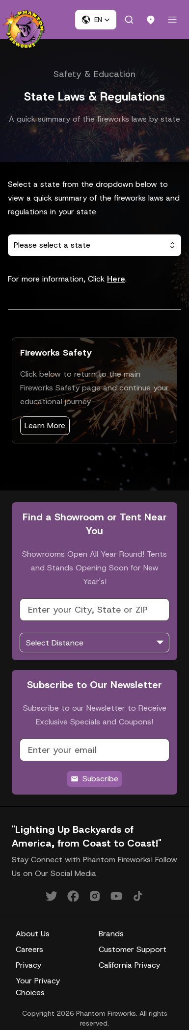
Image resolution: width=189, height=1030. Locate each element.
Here (116, 279)
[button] (95, 19)
